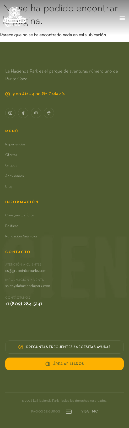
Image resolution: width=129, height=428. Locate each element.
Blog (8, 186)
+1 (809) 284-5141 (23, 303)
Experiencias (15, 144)
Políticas (11, 226)
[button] (122, 18)
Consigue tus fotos (19, 215)
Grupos (11, 165)
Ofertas (11, 155)
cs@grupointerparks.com (25, 271)
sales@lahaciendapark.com (27, 286)
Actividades (14, 176)
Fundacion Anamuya (21, 236)
